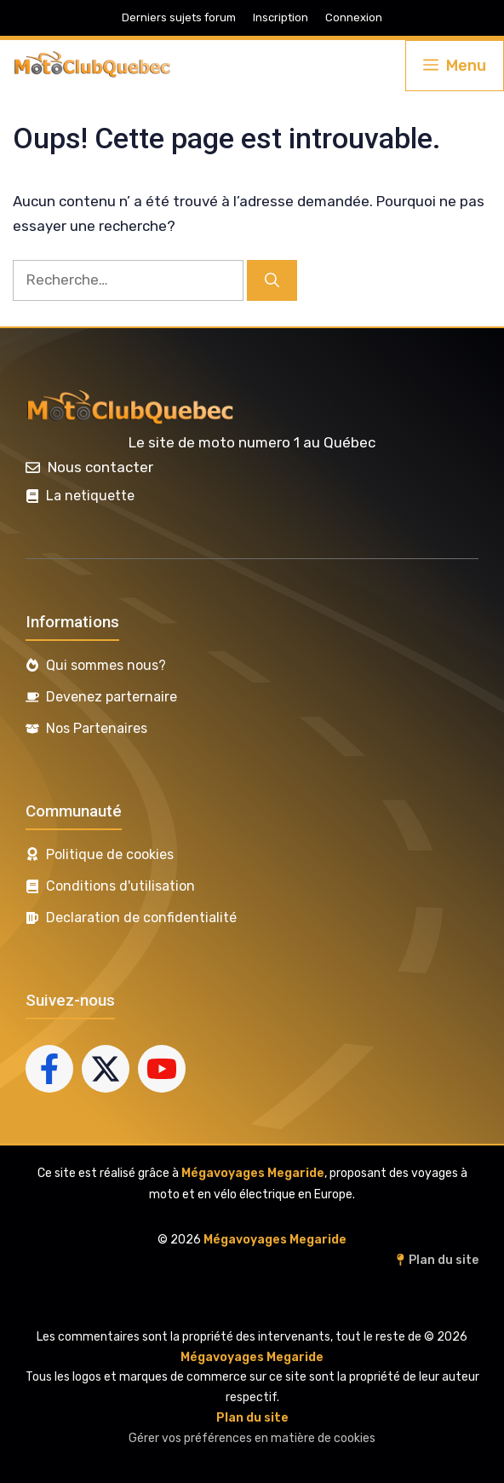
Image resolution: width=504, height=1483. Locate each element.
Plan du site (443, 1260)
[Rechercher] (272, 280)
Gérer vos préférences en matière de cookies (252, 1438)
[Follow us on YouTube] (162, 1069)
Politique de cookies (110, 854)
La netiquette (90, 496)
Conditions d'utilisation (120, 886)
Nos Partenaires (96, 728)
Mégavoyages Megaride (252, 1173)
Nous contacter (100, 467)
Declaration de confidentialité (141, 917)
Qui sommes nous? (106, 665)
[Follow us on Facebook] (49, 1069)
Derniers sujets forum (179, 17)
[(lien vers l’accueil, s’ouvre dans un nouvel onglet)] (132, 409)
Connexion (353, 17)
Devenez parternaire (111, 697)
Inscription (280, 17)
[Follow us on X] (105, 1069)
